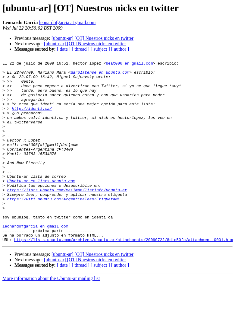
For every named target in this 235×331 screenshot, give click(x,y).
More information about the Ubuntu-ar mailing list (51, 314)
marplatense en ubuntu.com (99, 75)
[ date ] (63, 49)
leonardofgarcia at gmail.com (67, 22)
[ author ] (120, 49)
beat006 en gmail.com (129, 64)
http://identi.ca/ (32, 118)
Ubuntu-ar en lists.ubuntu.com (41, 205)
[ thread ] (80, 49)
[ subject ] (100, 49)
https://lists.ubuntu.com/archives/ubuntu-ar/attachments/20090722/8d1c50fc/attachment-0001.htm (123, 275)
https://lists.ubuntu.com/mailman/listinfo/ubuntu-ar (67, 216)
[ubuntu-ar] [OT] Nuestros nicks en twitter (92, 38)
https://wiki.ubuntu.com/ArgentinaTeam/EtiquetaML (63, 227)
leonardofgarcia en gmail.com (35, 259)
